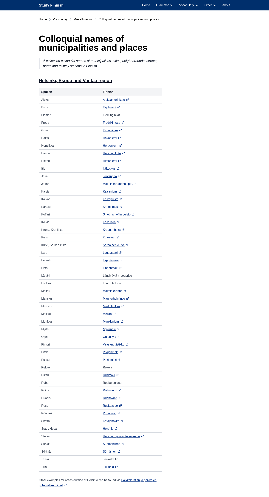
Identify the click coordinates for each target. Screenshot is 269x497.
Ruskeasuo (112, 405)
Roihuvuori (112, 390)
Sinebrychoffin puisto (119, 214)
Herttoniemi (112, 145)
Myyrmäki (111, 329)
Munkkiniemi (113, 321)
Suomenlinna (113, 444)
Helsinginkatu (114, 153)
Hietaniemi (112, 160)
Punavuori (111, 413)
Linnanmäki (112, 268)
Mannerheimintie (116, 298)
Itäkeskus (111, 168)
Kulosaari (111, 237)
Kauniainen (112, 130)
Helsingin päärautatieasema (123, 436)
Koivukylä (111, 222)
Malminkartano (115, 291)
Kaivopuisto (113, 199)
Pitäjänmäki (113, 352)
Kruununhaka (114, 229)
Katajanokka (113, 421)
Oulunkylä (111, 336)
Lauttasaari (112, 252)
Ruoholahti (112, 398)
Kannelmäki (113, 206)
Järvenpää (112, 176)
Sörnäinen (112, 451)
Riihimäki (111, 375)
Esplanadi (111, 107)
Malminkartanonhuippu (120, 183)
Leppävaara (113, 260)
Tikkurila (110, 466)
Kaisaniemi (112, 191)
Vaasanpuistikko (116, 344)
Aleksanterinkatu (116, 99)
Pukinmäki (112, 359)
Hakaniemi (112, 138)
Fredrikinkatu (113, 122)
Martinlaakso (113, 306)
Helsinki (110, 428)
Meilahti (110, 313)
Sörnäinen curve (116, 245)
